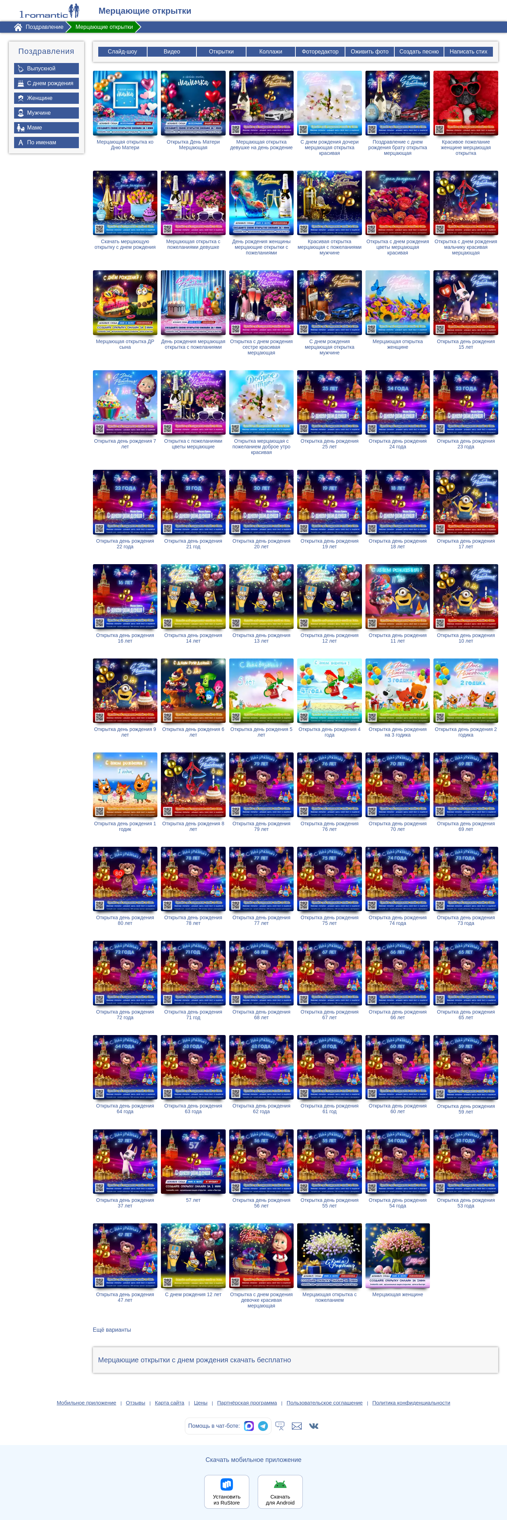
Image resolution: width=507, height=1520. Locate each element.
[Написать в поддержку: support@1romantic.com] (297, 1426)
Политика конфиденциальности (411, 1403)
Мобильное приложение (86, 1403)
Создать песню (419, 52)
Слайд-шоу (122, 52)
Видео (172, 52)
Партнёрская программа (247, 1403)
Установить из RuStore (227, 1500)
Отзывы (135, 1403)
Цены (201, 1403)
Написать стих (468, 52)
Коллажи (270, 52)
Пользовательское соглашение (325, 1403)
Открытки (221, 52)
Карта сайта (169, 1403)
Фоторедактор (320, 52)
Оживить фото (369, 52)
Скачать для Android (280, 1500)
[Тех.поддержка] (280, 1426)
